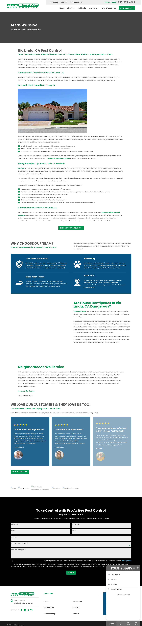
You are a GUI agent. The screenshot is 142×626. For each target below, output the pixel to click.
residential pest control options (59, 158)
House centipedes (82, 311)
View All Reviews (19, 456)
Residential (77, 585)
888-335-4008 (126, 2)
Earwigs (21, 168)
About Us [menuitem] (70, 8)
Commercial (49, 592)
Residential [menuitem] (82, 8)
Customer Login (76, 2)
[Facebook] (21, 594)
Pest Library (53, 2)
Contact (64, 2)
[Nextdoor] (31, 594)
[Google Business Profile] (25, 594)
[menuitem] (10, 612)
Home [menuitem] (62, 8)
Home (46, 585)
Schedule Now (126, 8)
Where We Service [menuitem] (109, 8)
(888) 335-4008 (23, 587)
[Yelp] (28, 594)
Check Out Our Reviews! (71, 228)
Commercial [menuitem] (94, 8)
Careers (76, 598)
